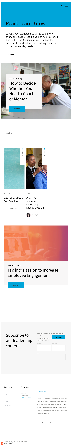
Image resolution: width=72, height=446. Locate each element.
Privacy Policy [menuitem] (7, 405)
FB (37, 422)
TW (42, 422)
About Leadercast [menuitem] (8, 409)
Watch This (15, 285)
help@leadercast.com (26, 397)
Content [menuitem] (6, 398)
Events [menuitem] (5, 394)
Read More (17, 109)
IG (50, 422)
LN (46, 422)
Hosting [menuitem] (6, 401)
